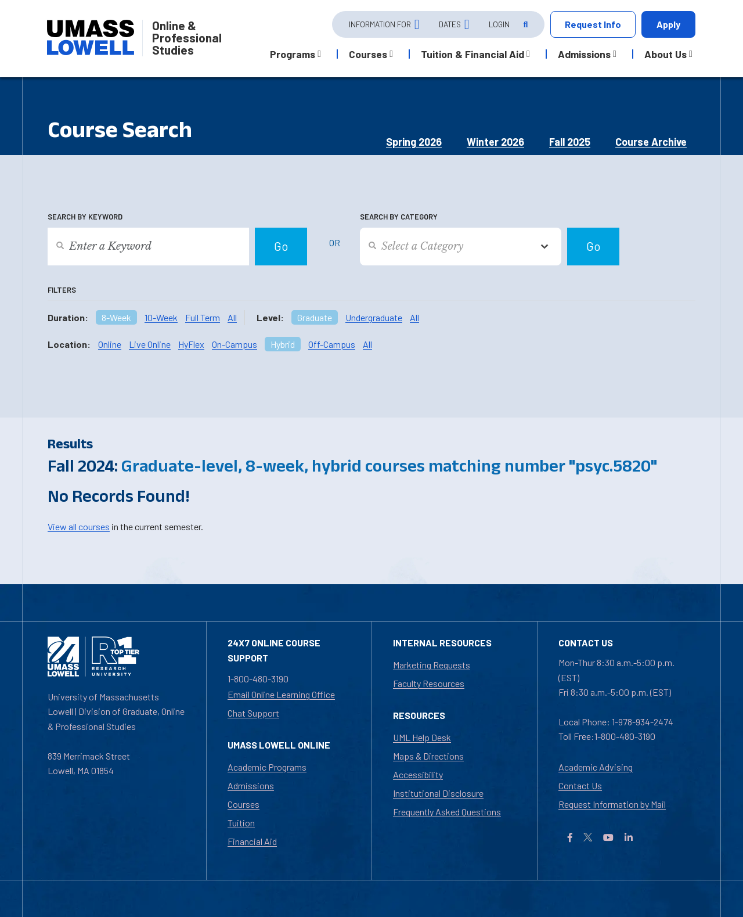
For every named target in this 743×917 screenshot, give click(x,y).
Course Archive (651, 141)
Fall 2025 (569, 141)
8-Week (116, 317)
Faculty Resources (428, 683)
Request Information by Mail (612, 804)
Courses (243, 804)
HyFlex (191, 344)
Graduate (314, 317)
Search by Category (399, 216)
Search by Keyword (85, 216)
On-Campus (234, 344)
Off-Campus (331, 344)
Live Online (150, 344)
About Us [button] (665, 54)
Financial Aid (252, 841)
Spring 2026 (414, 141)
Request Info (593, 24)
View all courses (79, 526)
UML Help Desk (422, 737)
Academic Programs (267, 766)
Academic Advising (595, 766)
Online (109, 344)
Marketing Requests (431, 664)
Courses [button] (368, 54)
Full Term (202, 317)
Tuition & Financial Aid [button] (472, 54)
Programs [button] (292, 54)
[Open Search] (524, 25)
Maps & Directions (428, 755)
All (232, 317)
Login (499, 24)
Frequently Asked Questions (447, 811)
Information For (380, 24)
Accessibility (418, 774)
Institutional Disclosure (438, 793)
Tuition (241, 822)
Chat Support (253, 712)
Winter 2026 (495, 141)
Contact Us (580, 785)
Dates (450, 24)
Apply (668, 24)
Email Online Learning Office (281, 694)
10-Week (161, 317)
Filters (62, 289)
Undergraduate (373, 317)
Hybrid (282, 344)
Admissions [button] (584, 54)
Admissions (251, 785)
